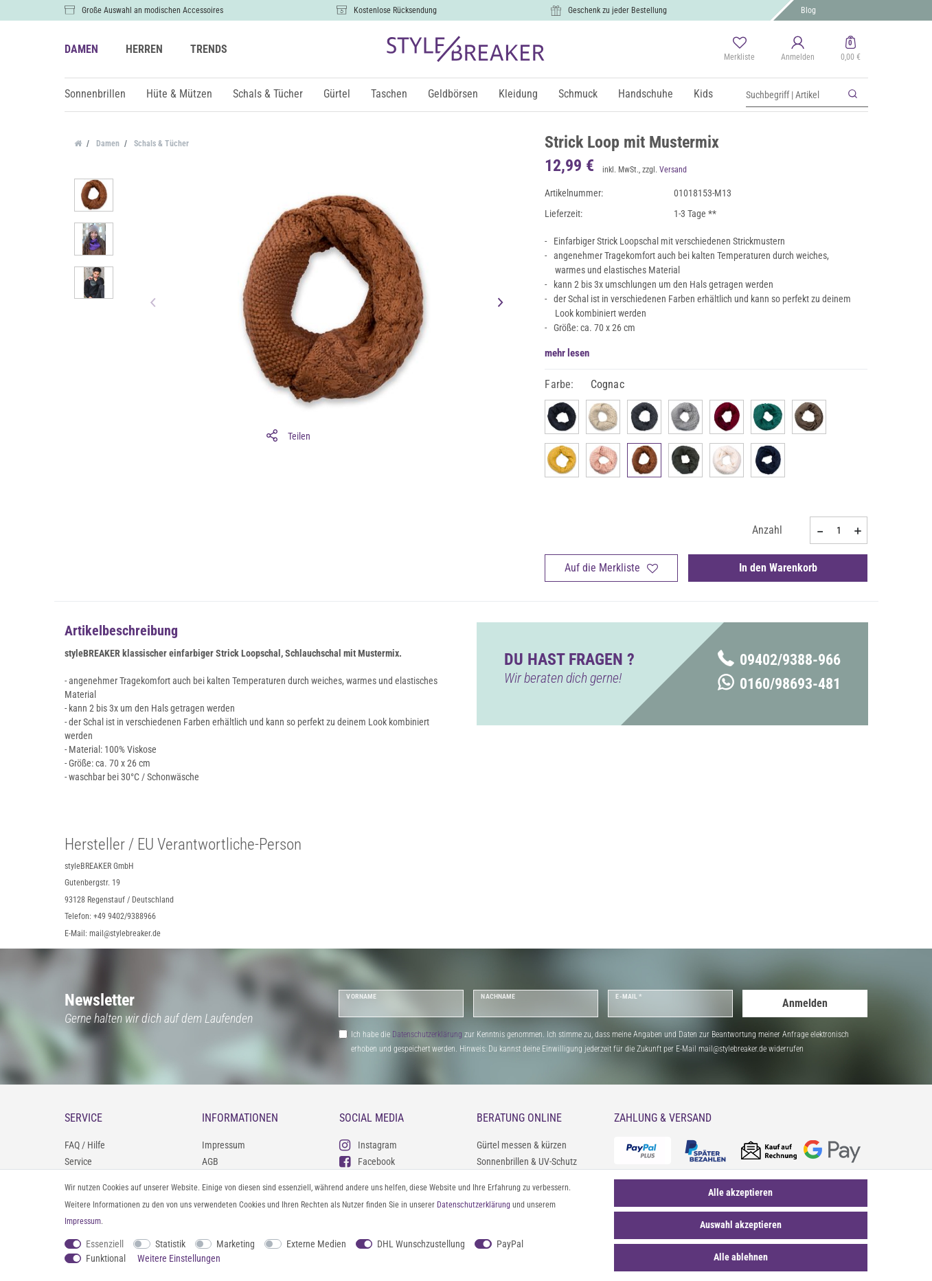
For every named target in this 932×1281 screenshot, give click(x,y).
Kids (703, 93)
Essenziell (105, 1243)
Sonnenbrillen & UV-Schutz (527, 1161)
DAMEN (81, 49)
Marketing (235, 1243)
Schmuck (578, 93)
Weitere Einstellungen (178, 1258)
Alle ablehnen (741, 1256)
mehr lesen (567, 353)
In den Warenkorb (778, 567)
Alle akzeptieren (740, 1192)
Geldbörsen (453, 93)
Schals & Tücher (268, 93)
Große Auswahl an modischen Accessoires (152, 10)
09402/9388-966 (779, 659)
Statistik (170, 1243)
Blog (808, 10)
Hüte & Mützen (179, 93)
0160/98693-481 (779, 683)
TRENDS (208, 49)
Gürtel (336, 93)
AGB (210, 1161)
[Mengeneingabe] (838, 530)
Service (78, 1161)
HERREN (144, 49)
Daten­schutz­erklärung (473, 1205)
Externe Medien (316, 1243)
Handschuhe (645, 93)
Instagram (368, 1144)
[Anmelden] (798, 49)
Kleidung (518, 93)
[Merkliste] (739, 49)
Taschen (389, 93)
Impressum (223, 1145)
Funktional (106, 1258)
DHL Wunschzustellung (421, 1243)
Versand (673, 169)
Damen (107, 143)
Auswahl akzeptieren (741, 1224)
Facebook (367, 1161)
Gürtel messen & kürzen (522, 1145)
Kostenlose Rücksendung (395, 10)
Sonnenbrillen (95, 93)
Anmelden (805, 1003)
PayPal (510, 1243)
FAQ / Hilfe (85, 1145)
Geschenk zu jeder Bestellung (617, 10)
